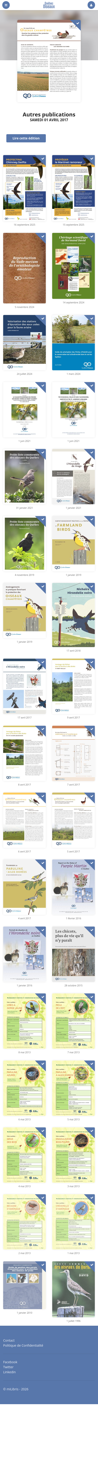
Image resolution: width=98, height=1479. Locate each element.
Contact (9, 1341)
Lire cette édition (26, 138)
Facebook (10, 1362)
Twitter (8, 1367)
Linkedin (9, 1372)
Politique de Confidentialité (23, 1345)
